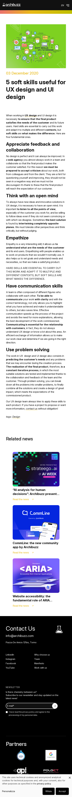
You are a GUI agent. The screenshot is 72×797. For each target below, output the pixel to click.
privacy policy (28, 712)
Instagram (10, 659)
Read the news (21, 499)
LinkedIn (10, 654)
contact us (31, 408)
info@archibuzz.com (20, 636)
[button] (67, 5)
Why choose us (42, 654)
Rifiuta (49, 791)
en (62, 5)
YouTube (10, 667)
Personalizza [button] (8, 791)
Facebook (11, 663)
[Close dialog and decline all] (69, 776)
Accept (62, 791)
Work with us (40, 667)
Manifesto (39, 663)
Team (37, 659)
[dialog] (36, 785)
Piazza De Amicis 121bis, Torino (21, 642)
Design (16, 416)
